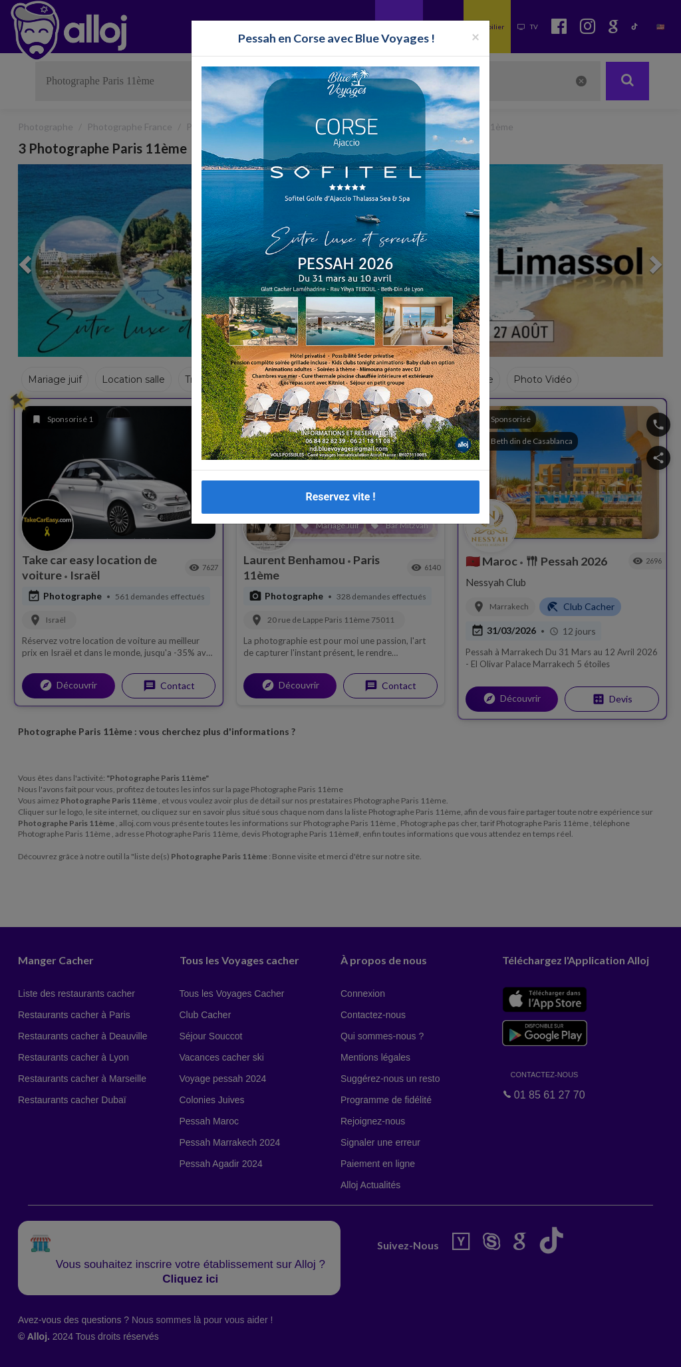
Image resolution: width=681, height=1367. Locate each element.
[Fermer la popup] (475, 36)
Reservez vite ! (340, 496)
